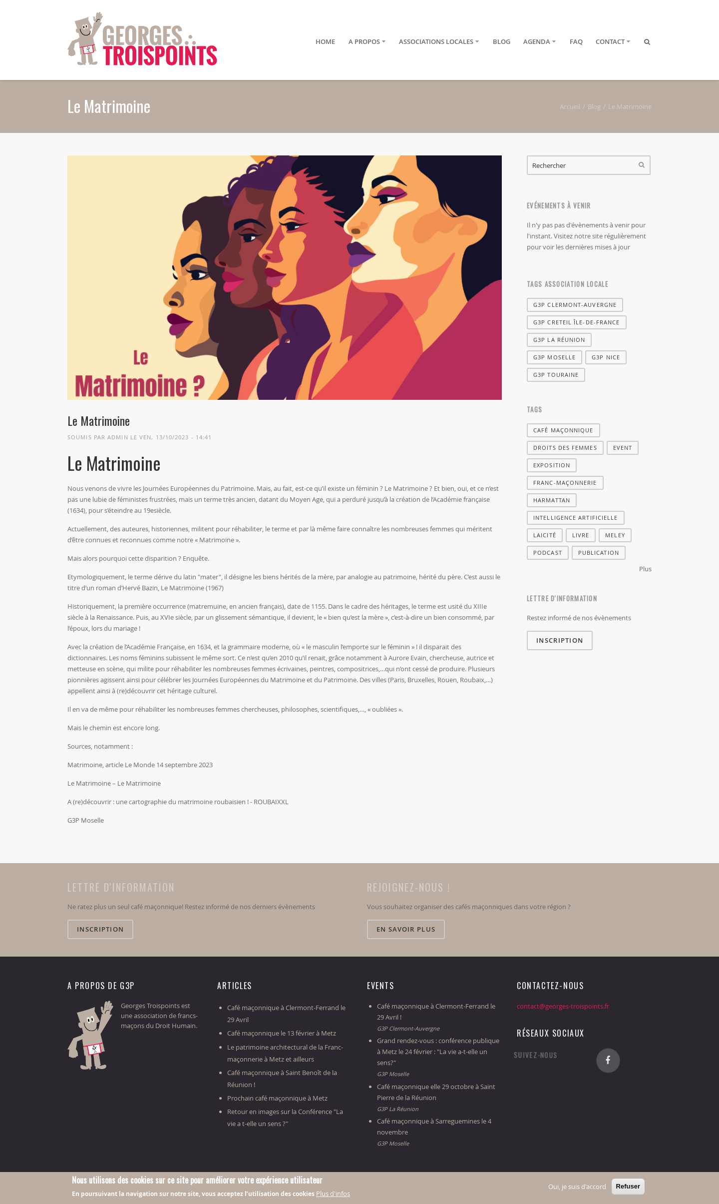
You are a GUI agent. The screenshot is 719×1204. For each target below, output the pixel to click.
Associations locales (436, 41)
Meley (615, 535)
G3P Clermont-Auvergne (575, 304)
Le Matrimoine (98, 420)
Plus (645, 568)
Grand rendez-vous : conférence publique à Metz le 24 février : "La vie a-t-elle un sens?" (438, 1051)
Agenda (536, 41)
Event (623, 447)
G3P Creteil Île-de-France (576, 322)
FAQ (576, 41)
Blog (501, 41)
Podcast (547, 552)
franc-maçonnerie (565, 482)
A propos (364, 41)
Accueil (570, 106)
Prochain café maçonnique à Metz (277, 1098)
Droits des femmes (565, 447)
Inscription (559, 640)
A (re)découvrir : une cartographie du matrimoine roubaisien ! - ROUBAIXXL (178, 801)
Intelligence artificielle (575, 517)
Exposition (551, 465)
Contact (610, 41)
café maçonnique (563, 430)
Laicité (544, 535)
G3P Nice (606, 357)
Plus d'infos (333, 1194)
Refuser (628, 1187)
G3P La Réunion (559, 339)
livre (581, 535)
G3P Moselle (85, 820)
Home (325, 41)
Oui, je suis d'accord (577, 1187)
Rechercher (642, 165)
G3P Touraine (556, 374)
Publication (598, 552)
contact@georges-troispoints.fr (563, 1006)
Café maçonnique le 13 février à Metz (281, 1033)
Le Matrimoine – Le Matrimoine (114, 783)
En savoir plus (405, 929)
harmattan (551, 500)
